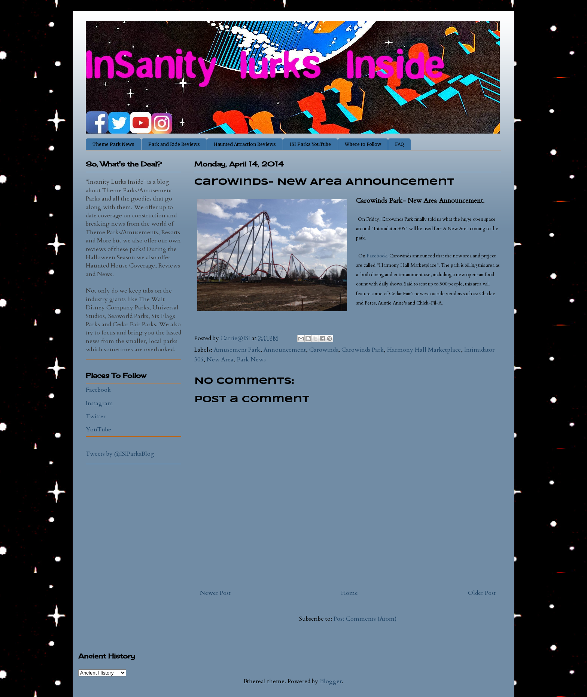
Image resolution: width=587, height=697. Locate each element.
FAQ (399, 144)
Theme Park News (113, 144)
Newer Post (215, 593)
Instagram (99, 403)
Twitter (96, 416)
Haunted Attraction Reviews (245, 144)
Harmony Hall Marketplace (424, 350)
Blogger (331, 681)
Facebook (377, 256)
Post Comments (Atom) (365, 619)
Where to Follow (363, 144)
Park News (251, 359)
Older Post (482, 593)
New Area (220, 359)
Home (349, 593)
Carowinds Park (362, 350)
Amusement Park (237, 350)
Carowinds (323, 350)
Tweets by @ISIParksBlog (120, 454)
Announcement (285, 350)
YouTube (98, 429)
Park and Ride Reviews (174, 144)
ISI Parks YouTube (310, 144)
